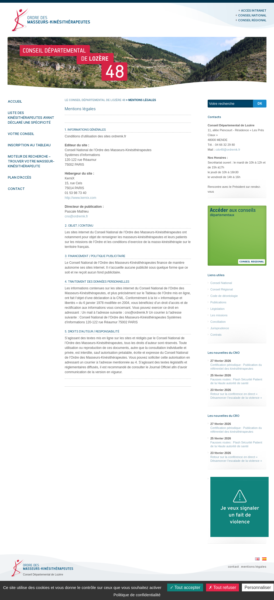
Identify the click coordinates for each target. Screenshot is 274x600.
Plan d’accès (19, 177)
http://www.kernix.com (80, 198)
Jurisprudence (219, 328)
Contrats (216, 334)
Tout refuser (222, 587)
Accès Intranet (253, 10)
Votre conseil (21, 134)
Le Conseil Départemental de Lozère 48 (95, 100)
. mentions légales (253, 566)
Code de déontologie (224, 295)
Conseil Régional (252, 20)
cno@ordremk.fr (76, 216)
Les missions (219, 315)
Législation (217, 308)
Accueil (15, 101)
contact (233, 566)
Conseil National (252, 15)
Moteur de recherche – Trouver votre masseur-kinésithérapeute (31, 161)
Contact (16, 189)
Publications (218, 302)
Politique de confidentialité (137, 594)
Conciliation (218, 321)
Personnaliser (258, 587)
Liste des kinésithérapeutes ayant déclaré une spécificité (31, 117)
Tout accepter (185, 587)
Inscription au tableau (29, 145)
